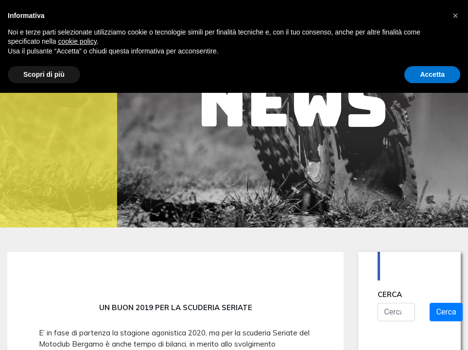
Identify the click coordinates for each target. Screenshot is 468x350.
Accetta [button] (432, 74)
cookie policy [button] (77, 41)
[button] (455, 15)
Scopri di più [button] (44, 74)
